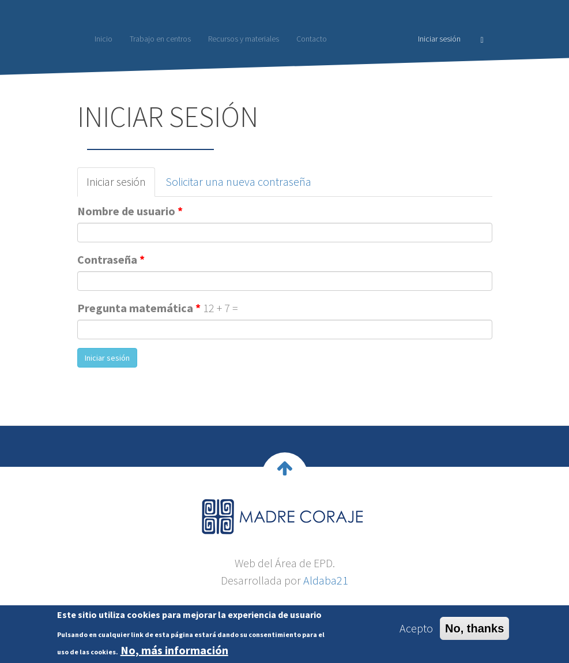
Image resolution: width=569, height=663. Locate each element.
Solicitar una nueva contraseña (238, 181)
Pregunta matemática (139, 308)
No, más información (174, 653)
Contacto (311, 38)
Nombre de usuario (130, 211)
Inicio (103, 38)
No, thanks (474, 631)
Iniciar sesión (439, 38)
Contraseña (111, 259)
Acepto (416, 631)
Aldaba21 (325, 580)
